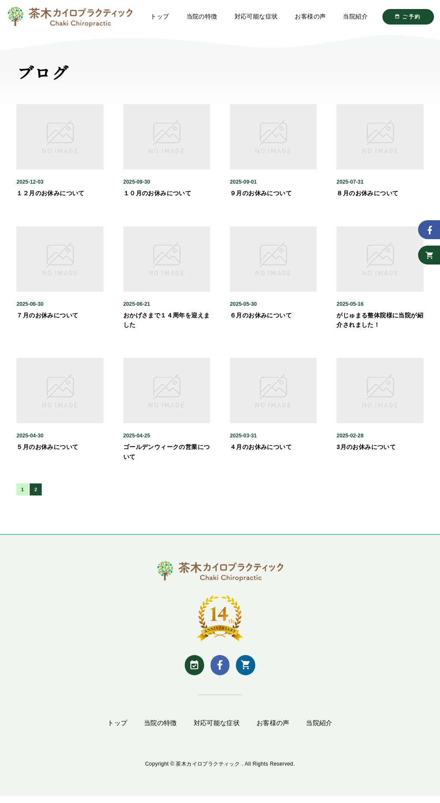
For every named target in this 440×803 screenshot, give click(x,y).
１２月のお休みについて (50, 198)
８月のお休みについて (367, 198)
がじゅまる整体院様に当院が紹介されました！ (379, 325)
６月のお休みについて (261, 320)
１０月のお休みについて (157, 198)
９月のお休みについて (261, 198)
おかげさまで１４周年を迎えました (166, 325)
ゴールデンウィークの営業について (166, 457)
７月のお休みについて (47, 320)
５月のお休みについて (47, 452)
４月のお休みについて (261, 452)
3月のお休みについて (366, 452)
